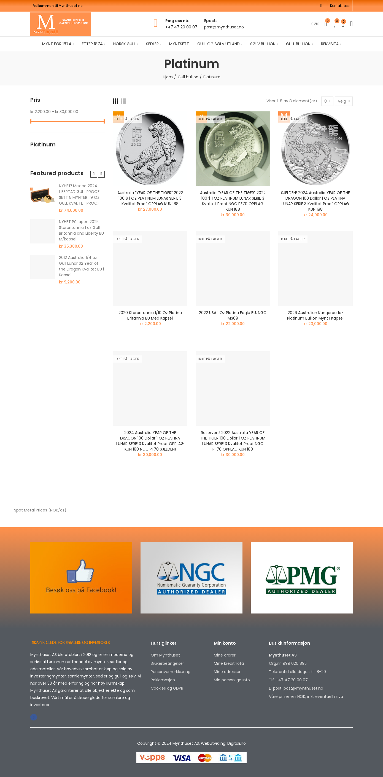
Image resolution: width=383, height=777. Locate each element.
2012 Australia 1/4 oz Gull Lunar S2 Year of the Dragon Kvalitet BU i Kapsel (81, 266)
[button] (340, 6)
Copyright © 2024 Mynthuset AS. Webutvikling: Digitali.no (191, 743)
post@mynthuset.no (224, 27)
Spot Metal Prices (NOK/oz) (40, 510)
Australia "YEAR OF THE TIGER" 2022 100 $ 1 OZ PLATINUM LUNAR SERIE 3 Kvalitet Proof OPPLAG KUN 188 (150, 198)
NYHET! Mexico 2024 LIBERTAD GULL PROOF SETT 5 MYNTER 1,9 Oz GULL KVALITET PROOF (79, 194)
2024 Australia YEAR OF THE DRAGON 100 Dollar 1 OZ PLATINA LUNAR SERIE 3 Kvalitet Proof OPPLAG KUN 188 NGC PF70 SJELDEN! (150, 441)
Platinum (43, 144)
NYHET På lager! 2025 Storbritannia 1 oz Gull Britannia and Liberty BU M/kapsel (81, 230)
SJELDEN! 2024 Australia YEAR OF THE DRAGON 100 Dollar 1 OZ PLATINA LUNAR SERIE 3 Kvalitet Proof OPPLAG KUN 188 (315, 201)
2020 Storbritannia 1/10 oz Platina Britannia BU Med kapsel (150, 315)
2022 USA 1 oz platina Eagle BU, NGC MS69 (232, 315)
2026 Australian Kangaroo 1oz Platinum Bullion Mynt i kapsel (315, 315)
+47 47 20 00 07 (181, 27)
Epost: (210, 20)
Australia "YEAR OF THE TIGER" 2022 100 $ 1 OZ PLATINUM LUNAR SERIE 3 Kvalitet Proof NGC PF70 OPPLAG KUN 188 (233, 201)
